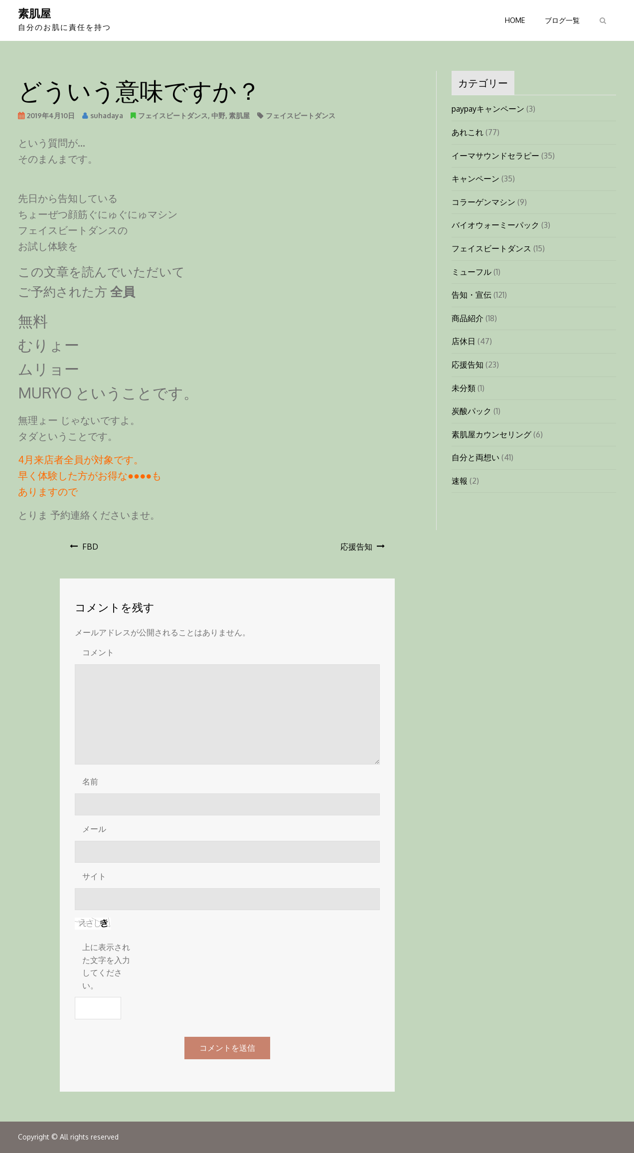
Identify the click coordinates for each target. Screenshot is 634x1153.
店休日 (464, 341)
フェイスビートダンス (173, 115)
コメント (98, 652)
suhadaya (106, 115)
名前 (90, 781)
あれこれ (467, 132)
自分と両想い (475, 457)
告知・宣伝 (471, 295)
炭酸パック (471, 411)
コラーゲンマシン (483, 202)
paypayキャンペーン (488, 109)
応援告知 (356, 547)
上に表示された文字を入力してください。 (106, 966)
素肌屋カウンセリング (491, 434)
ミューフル (471, 272)
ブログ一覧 (562, 20)
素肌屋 (34, 13)
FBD (90, 547)
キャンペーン (475, 179)
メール (94, 829)
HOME (515, 20)
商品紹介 (467, 318)
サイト (94, 876)
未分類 (464, 388)
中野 (218, 115)
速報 (460, 481)
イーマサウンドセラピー (495, 156)
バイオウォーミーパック (495, 225)
